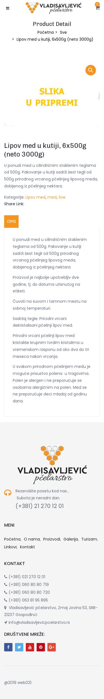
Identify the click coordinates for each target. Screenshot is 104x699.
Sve (63, 32)
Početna (45, 32)
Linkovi (10, 547)
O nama (32, 539)
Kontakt (27, 547)
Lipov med (35, 197)
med (52, 197)
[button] (97, 8)
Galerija (71, 539)
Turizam (89, 539)
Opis (11, 221)
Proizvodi (51, 539)
